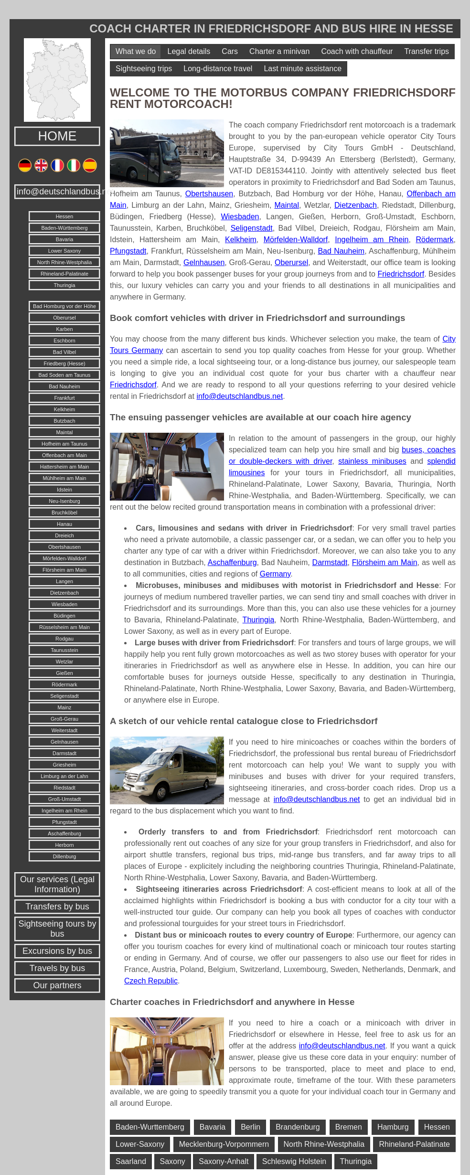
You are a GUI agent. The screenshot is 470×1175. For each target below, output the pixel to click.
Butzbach (64, 421)
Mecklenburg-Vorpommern (224, 1144)
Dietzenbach (64, 593)
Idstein (64, 489)
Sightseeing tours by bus (57, 929)
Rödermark (64, 684)
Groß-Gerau (64, 719)
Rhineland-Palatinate (64, 274)
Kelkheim (64, 409)
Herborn (64, 845)
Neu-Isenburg (64, 501)
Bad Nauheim (64, 386)
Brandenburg (298, 1127)
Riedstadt (64, 787)
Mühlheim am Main (64, 478)
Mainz (65, 707)
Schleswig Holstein (294, 1161)
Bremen (348, 1127)
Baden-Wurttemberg (150, 1127)
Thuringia (64, 285)
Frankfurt (64, 398)
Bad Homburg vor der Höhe (64, 306)
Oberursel (64, 317)
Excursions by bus (57, 951)
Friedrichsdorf (400, 274)
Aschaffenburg (64, 833)
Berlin (250, 1127)
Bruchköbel (64, 512)
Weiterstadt (64, 730)
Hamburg (393, 1127)
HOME (57, 136)
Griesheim (64, 765)
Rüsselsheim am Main (64, 627)
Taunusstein (64, 650)
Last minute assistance (303, 68)
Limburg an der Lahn (64, 776)
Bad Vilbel (64, 352)
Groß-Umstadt (64, 799)
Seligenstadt (64, 696)
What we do (136, 51)
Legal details (188, 51)
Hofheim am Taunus (64, 444)
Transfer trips (426, 51)
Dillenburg (64, 856)
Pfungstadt (64, 822)
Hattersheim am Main (64, 467)
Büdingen (64, 616)
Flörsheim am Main (64, 570)
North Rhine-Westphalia (64, 262)
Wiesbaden (64, 604)
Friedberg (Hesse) (64, 363)
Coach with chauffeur (357, 51)
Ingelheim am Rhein (64, 810)
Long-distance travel (217, 68)
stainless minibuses (372, 461)
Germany (275, 574)
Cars (230, 51)
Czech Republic (151, 981)
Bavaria (65, 239)
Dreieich (64, 535)
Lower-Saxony (140, 1144)
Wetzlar (64, 661)
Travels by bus (57, 968)
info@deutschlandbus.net (58, 191)
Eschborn (64, 340)
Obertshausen (64, 547)
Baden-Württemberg (64, 228)
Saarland (131, 1161)
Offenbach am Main (64, 455)
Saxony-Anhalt (223, 1161)
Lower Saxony (64, 251)
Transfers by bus (57, 906)
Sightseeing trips (144, 68)
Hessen (65, 216)
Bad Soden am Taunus (64, 375)
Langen (64, 581)
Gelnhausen (64, 742)
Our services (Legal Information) (57, 884)
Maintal (64, 432)
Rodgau (64, 638)
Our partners (57, 985)
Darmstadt (64, 753)
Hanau (64, 524)
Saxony (172, 1161)
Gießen (64, 673)
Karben (64, 329)
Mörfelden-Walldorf (64, 558)
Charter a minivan (279, 51)
